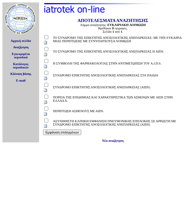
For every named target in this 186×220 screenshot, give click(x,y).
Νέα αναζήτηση (112, 140)
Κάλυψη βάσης (20, 73)
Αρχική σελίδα (21, 40)
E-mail (21, 80)
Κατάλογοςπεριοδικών (21, 65)
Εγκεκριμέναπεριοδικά (21, 55)
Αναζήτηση (21, 47)
